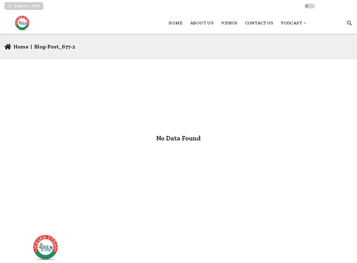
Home (175, 22)
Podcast (294, 22)
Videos (229, 22)
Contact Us (259, 22)
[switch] (309, 6)
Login (329, 23)
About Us (202, 22)
